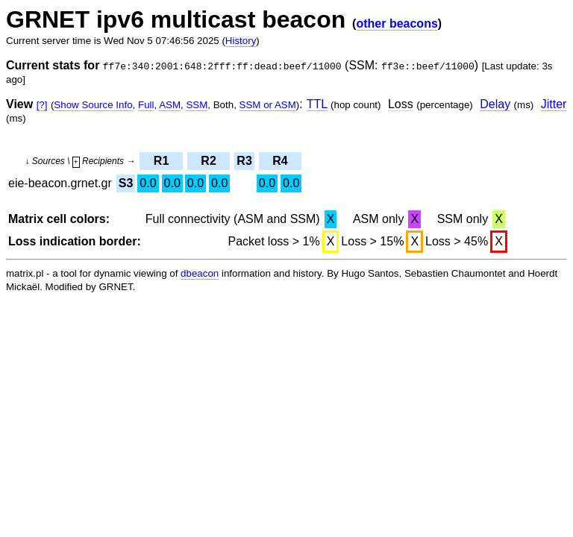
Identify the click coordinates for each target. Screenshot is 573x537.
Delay (495, 104)
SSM (196, 104)
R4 (279, 160)
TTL (317, 104)
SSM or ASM (267, 104)
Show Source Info (93, 104)
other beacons (396, 23)
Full (146, 104)
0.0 (148, 183)
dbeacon (200, 273)
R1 (161, 160)
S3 (126, 183)
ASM (170, 104)
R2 (208, 160)
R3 (244, 160)
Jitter (554, 104)
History (240, 40)
